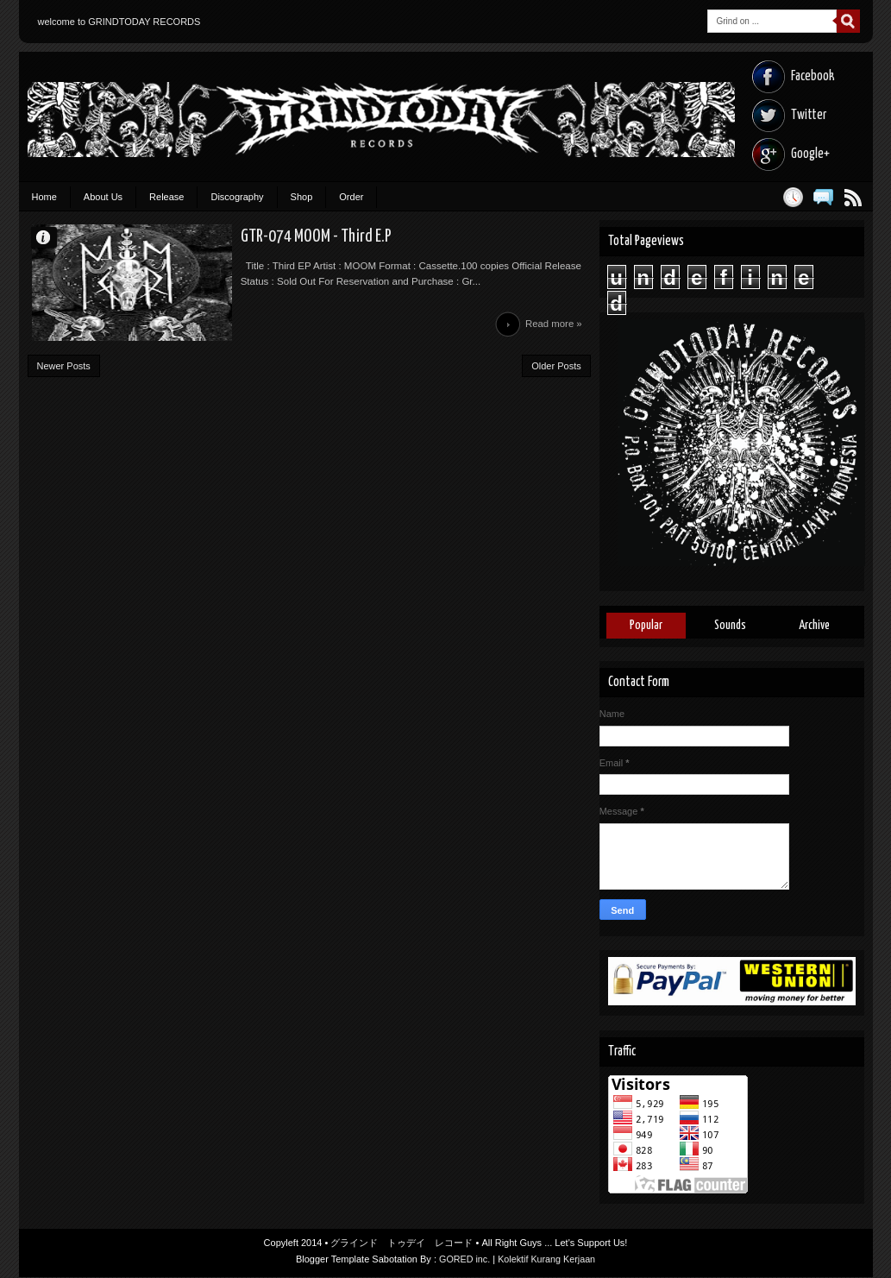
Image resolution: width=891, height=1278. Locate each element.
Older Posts (555, 372)
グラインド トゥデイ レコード (401, 1243)
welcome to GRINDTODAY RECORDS (119, 21)
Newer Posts (64, 372)
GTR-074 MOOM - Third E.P (274, 238)
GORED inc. (463, 1260)
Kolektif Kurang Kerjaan (548, 1260)
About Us (103, 197)
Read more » (552, 329)
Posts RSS (853, 197)
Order (351, 197)
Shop (302, 197)
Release (166, 197)
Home (44, 197)
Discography (236, 197)
